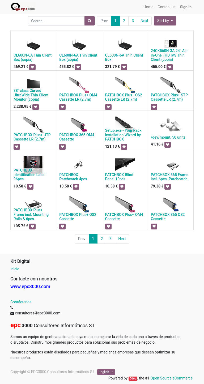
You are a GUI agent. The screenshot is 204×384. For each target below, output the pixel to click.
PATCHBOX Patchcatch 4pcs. (73, 177)
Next (144, 21)
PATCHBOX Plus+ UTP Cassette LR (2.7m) (32, 137)
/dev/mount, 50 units (168, 137)
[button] (165, 20)
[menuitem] (148, 7)
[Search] (89, 20)
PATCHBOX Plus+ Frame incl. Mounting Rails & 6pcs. (31, 214)
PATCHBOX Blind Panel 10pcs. (119, 177)
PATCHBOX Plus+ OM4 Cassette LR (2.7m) (78, 97)
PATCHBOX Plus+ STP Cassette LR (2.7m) (169, 97)
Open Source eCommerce (171, 378)
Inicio (14, 269)
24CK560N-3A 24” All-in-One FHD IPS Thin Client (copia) (169, 55)
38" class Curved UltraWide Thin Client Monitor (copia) (31, 95)
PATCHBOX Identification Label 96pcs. (29, 174)
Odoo (133, 378)
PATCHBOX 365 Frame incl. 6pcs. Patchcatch (169, 177)
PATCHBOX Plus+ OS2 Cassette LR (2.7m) (123, 97)
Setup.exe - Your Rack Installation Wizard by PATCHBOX (123, 135)
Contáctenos (20, 302)
